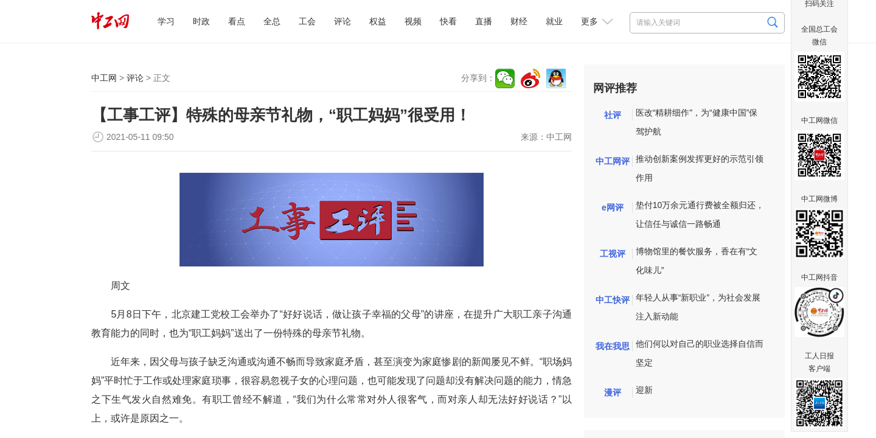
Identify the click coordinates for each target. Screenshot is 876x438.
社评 (612, 115)
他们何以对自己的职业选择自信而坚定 (699, 353)
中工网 (104, 78)
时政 (201, 21)
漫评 (612, 392)
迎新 (644, 390)
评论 (342, 21)
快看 (448, 21)
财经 (518, 21)
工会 (307, 21)
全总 (271, 21)
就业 (554, 21)
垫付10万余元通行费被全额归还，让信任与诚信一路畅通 (700, 214)
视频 (413, 21)
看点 (236, 21)
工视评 (612, 254)
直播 (483, 21)
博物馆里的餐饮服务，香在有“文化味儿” (697, 260)
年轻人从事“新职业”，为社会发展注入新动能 (698, 307)
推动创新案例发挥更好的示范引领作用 (699, 168)
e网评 (613, 207)
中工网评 (613, 161)
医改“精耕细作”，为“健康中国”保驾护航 (697, 122)
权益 (377, 21)
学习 (166, 21)
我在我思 (613, 346)
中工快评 (613, 300)
